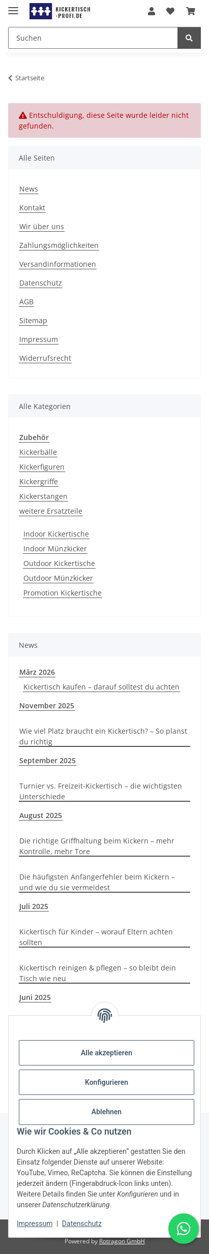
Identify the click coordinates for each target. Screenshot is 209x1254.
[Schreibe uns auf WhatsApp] (183, 1228)
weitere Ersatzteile (50, 511)
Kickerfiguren (42, 467)
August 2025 (40, 815)
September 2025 (47, 760)
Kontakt (32, 207)
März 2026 (37, 672)
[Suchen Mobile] (93, 38)
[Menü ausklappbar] (13, 6)
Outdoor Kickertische (59, 563)
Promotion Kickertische (62, 593)
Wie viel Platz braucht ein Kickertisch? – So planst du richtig (103, 736)
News (28, 189)
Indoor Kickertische (56, 534)
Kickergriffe (38, 481)
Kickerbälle (38, 452)
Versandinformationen (57, 264)
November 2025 (46, 705)
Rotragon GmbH (122, 1241)
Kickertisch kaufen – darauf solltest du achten (101, 687)
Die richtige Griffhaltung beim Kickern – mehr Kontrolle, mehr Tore (96, 846)
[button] (151, 11)
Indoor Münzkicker (55, 548)
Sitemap (33, 320)
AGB (26, 301)
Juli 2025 (33, 906)
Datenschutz (82, 1223)
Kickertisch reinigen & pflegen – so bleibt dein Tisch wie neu (97, 973)
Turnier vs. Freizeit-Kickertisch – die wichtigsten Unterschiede (100, 791)
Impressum (34, 1223)
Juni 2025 (35, 997)
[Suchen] (189, 38)
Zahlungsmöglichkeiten (59, 245)
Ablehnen (107, 1112)
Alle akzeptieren (106, 1053)
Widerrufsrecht (45, 358)
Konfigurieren (106, 1082)
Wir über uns (41, 226)
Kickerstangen (43, 496)
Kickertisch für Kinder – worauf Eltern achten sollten (96, 937)
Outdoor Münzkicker (58, 578)
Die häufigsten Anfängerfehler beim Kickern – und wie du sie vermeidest (97, 882)
